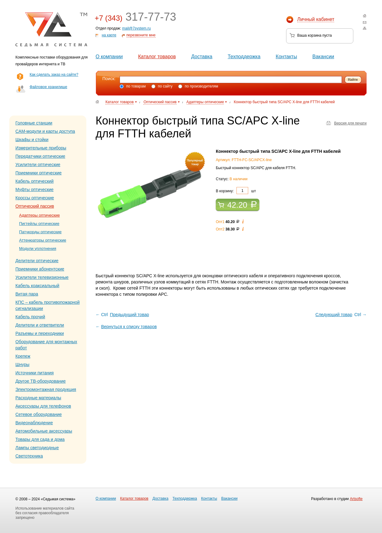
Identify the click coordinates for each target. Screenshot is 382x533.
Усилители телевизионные (41, 277)
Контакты (286, 56)
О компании (109, 56)
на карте (109, 35)
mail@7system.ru (136, 28)
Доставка (201, 56)
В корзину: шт (236, 190)
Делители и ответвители (39, 325)
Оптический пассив (34, 206)
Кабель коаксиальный (37, 285)
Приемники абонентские (39, 268)
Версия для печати (350, 123)
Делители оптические (37, 260)
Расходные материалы (38, 397)
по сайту (162, 86)
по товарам (133, 86)
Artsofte (356, 499)
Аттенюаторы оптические (42, 240)
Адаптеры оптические (39, 215)
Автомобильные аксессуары (43, 431)
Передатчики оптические (40, 156)
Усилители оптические (37, 164)
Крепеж (22, 356)
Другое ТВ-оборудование (40, 381)
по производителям (198, 86)
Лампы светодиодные (37, 447)
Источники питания (34, 372)
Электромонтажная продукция (45, 389)
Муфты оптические (34, 189)
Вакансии (323, 56)
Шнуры (22, 364)
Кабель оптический (34, 181)
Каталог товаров (157, 56)
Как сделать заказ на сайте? (54, 74)
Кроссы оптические (34, 197)
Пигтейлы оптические (39, 223)
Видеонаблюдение (34, 422)
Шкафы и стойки (31, 139)
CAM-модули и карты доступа (45, 131)
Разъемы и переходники (39, 333)
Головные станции (33, 122)
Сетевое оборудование (38, 414)
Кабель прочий (30, 316)
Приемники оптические (38, 172)
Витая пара (26, 293)
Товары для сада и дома (40, 439)
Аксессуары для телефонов (43, 406)
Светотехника (29, 456)
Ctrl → (340, 314)
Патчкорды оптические (40, 232)
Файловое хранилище (48, 87)
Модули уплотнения (37, 248)
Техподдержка (244, 56)
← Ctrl (123, 314)
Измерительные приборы (40, 147)
